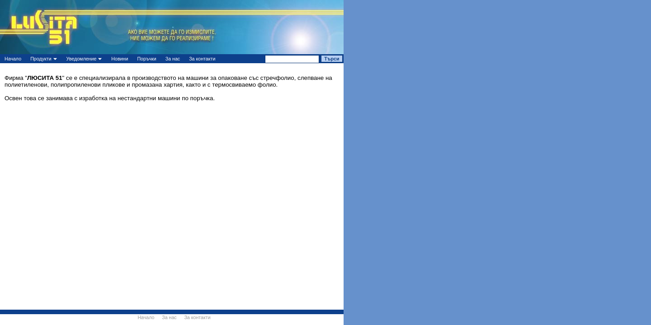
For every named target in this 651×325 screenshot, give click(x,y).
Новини (119, 58)
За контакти (202, 58)
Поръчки (146, 58)
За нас (172, 58)
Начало (13, 58)
